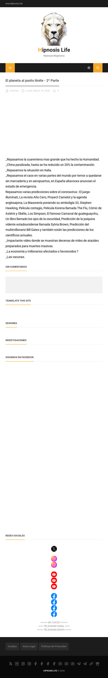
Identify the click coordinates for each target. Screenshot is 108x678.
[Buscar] (97, 67)
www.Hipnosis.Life (14, 3)
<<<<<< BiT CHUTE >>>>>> (54, 622)
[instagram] (23, 663)
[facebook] (35, 663)
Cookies (12, 646)
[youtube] (60, 663)
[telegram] (79, 663)
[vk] (17, 663)
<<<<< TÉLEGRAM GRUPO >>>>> (54, 629)
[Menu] (10, 67)
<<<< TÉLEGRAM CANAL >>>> (54, 626)
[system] (88, 67)
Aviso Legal (29, 646)
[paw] (97, 663)
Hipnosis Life (54, 50)
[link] (91, 663)
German (12, 90)
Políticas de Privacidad (53, 646)
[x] (10, 663)
